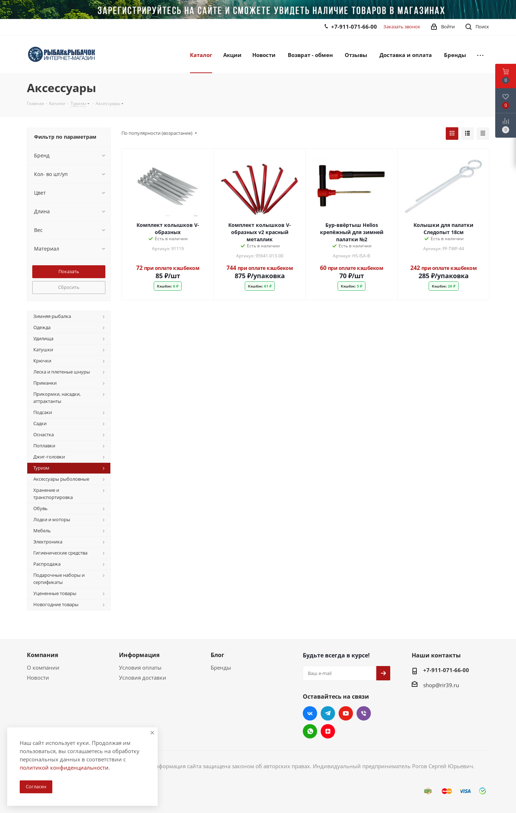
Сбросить (69, 287)
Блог (217, 655)
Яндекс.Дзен (328, 731)
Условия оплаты (140, 667)
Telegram (328, 713)
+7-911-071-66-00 (354, 26)
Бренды (221, 667)
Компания (42, 655)
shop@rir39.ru (441, 684)
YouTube (346, 713)
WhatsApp (310, 731)
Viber (364, 713)
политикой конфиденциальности (64, 767)
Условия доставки (142, 677)
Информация (139, 655)
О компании (43, 667)
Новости (38, 677)
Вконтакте (310, 713)
